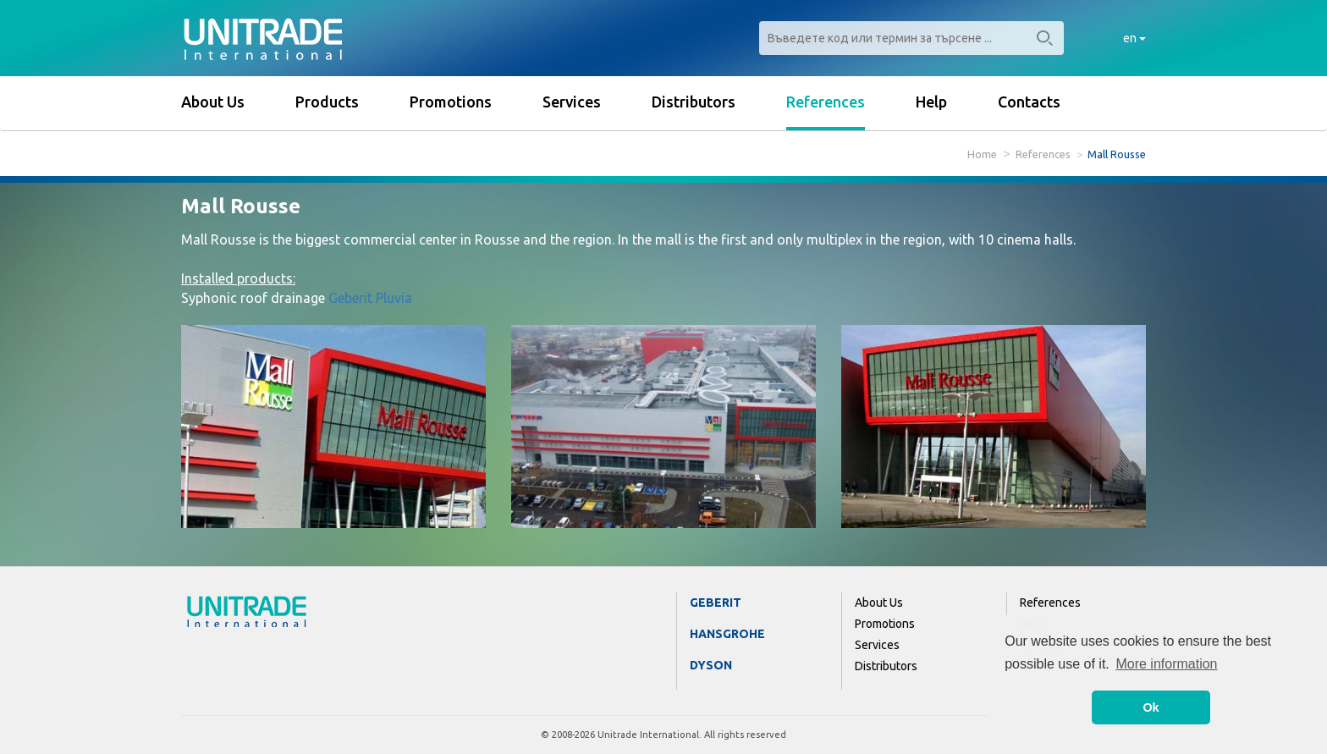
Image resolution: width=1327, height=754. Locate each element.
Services (571, 101)
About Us (213, 101)
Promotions (451, 101)
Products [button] (327, 101)
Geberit (715, 602)
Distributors (693, 101)
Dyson (711, 665)
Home (982, 154)
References (825, 101)
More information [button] (1166, 664)
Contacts (1029, 101)
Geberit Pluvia (370, 297)
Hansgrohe (727, 634)
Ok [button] (1151, 707)
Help (931, 101)
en (1134, 38)
